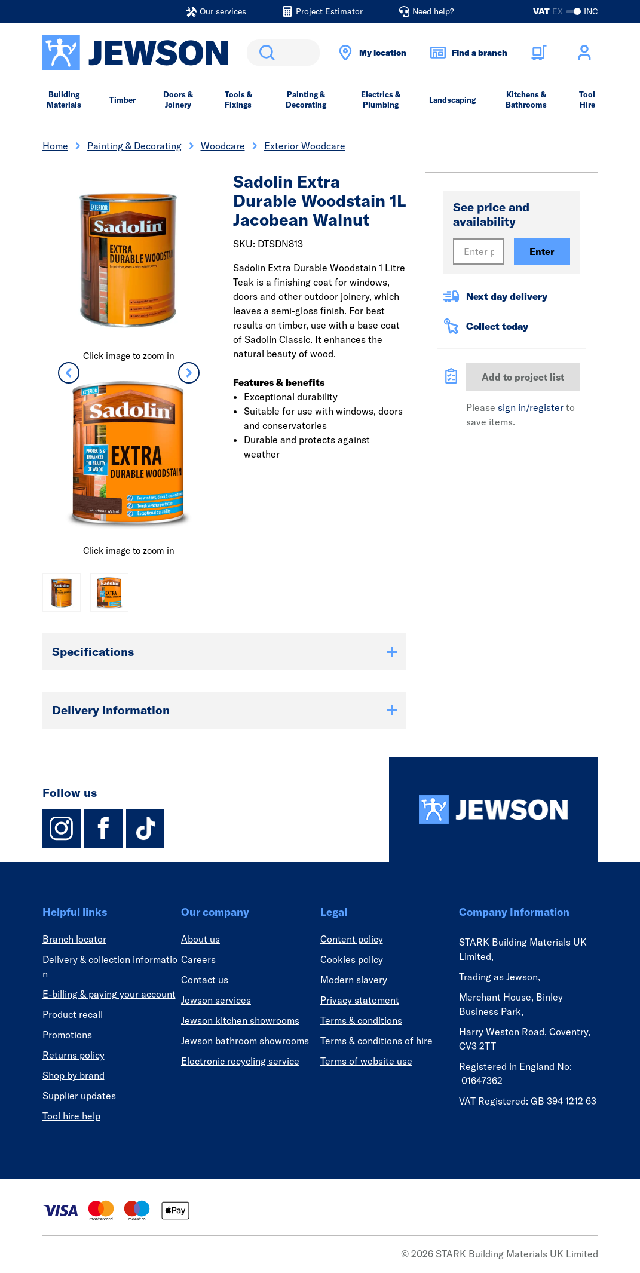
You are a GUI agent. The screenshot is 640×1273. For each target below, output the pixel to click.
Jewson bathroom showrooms (245, 1041)
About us (200, 939)
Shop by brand (73, 1075)
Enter (542, 251)
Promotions (67, 1035)
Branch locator (74, 939)
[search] (283, 52)
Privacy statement (359, 1000)
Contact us (204, 980)
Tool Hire (587, 99)
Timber (122, 100)
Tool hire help (71, 1116)
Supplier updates (79, 1096)
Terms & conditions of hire (376, 1041)
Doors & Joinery (178, 99)
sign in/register (531, 407)
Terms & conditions (361, 1020)
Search (265, 52)
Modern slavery (353, 980)
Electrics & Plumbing (380, 99)
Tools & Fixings (238, 99)
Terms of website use (366, 1061)
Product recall (72, 1014)
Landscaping (452, 100)
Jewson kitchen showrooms (240, 1020)
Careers (198, 959)
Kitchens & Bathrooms (526, 99)
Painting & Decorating (306, 99)
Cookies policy (351, 959)
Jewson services (216, 1000)
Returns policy (73, 1055)
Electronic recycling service (240, 1061)
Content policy (351, 939)
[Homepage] (493, 809)
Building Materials (64, 99)
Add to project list (523, 377)
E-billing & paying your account (109, 994)
